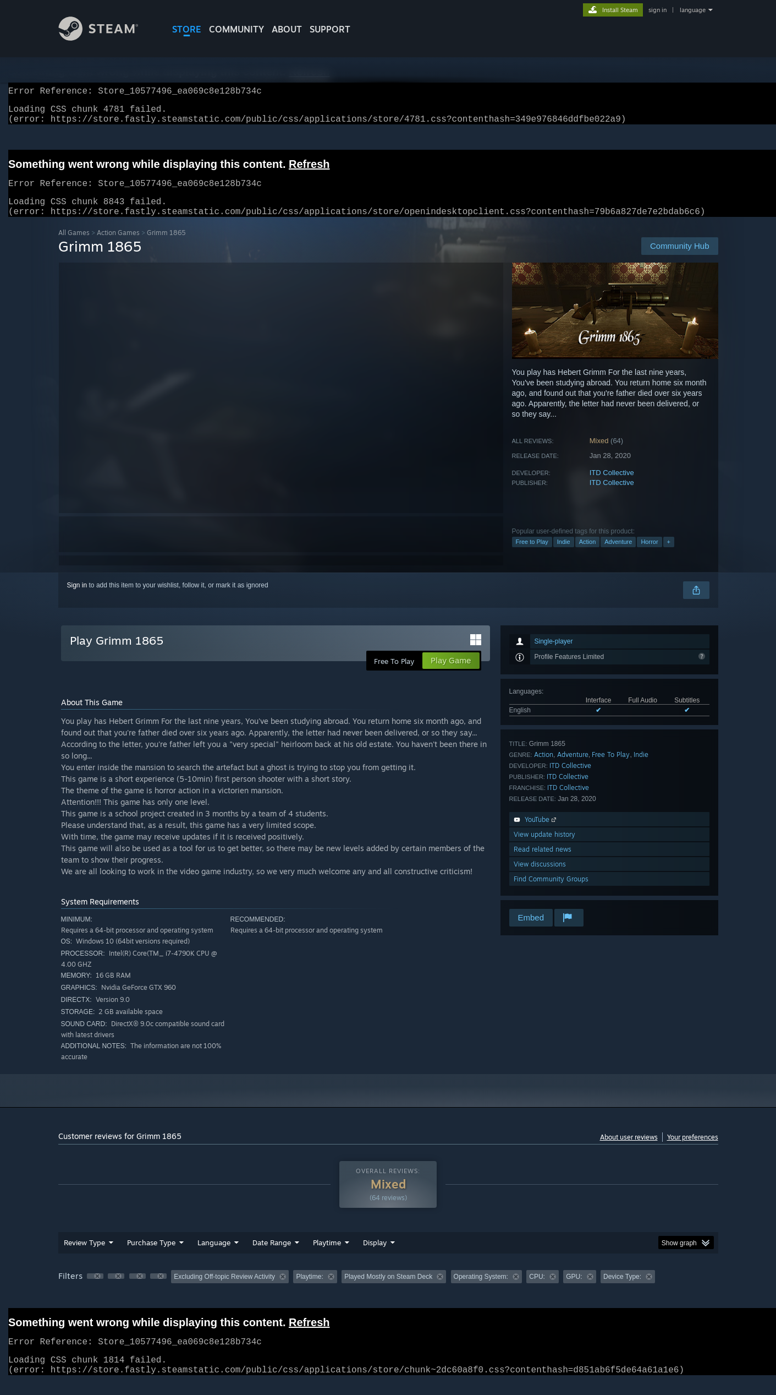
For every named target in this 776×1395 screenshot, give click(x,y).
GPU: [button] (574, 1290)
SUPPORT (330, 29)
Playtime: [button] (309, 1290)
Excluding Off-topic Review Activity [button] (224, 1290)
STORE (186, 29)
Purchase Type (151, 1255)
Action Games (118, 246)
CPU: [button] (537, 1290)
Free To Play (611, 768)
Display (375, 1255)
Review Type (84, 1255)
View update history (544, 847)
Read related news (542, 862)
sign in (657, 10)
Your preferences (692, 1150)
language (693, 10)
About (287, 29)
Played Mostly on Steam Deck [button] (388, 1290)
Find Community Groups (551, 892)
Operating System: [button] (481, 1290)
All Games (74, 246)
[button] (95, 1289)
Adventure (618, 555)
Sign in (77, 598)
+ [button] (668, 555)
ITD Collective (612, 486)
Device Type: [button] (622, 1290)
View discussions (540, 877)
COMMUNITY (236, 29)
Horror (649, 555)
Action (587, 555)
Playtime (327, 1255)
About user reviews (629, 1150)
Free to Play (532, 555)
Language (213, 1255)
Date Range (271, 1255)
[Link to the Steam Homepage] (106, 37)
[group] (388, 1290)
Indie (563, 555)
